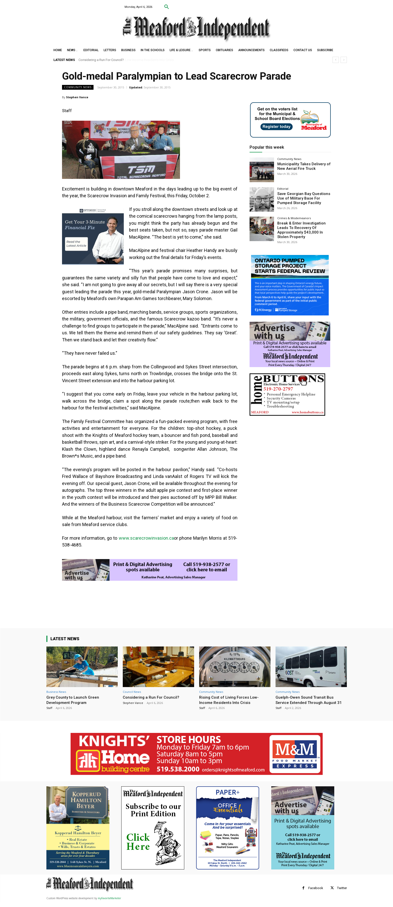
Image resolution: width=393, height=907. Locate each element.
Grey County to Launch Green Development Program (74, 700)
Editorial (282, 188)
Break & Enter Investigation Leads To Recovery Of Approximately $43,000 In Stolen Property (303, 229)
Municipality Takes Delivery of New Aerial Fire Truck (301, 166)
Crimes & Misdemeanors (294, 218)
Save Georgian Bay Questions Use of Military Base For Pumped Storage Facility (301, 197)
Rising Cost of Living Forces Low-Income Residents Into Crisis (231, 700)
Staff (49, 708)
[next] (344, 60)
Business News (56, 691)
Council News (132, 691)
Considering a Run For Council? (101, 60)
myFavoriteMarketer (109, 903)
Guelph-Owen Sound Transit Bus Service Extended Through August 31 (309, 702)
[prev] (335, 60)
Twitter (342, 893)
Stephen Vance (77, 97)
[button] (167, 7)
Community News (78, 87)
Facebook (315, 893)
